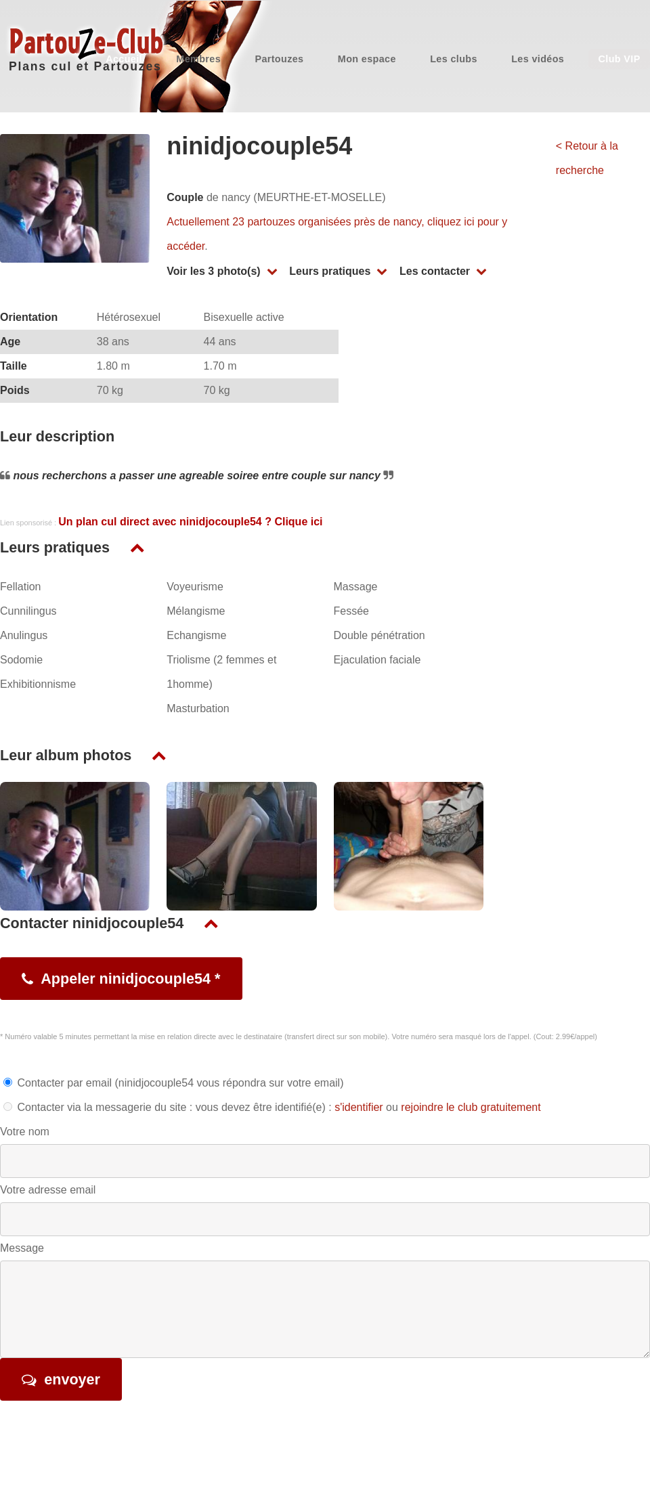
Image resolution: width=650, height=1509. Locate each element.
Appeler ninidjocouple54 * (130, 978)
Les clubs (453, 58)
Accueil (124, 58)
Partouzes (279, 58)
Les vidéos (537, 58)
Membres (198, 58)
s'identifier (358, 1107)
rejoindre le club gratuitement (470, 1107)
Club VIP (620, 58)
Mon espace (367, 58)
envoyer (72, 1379)
